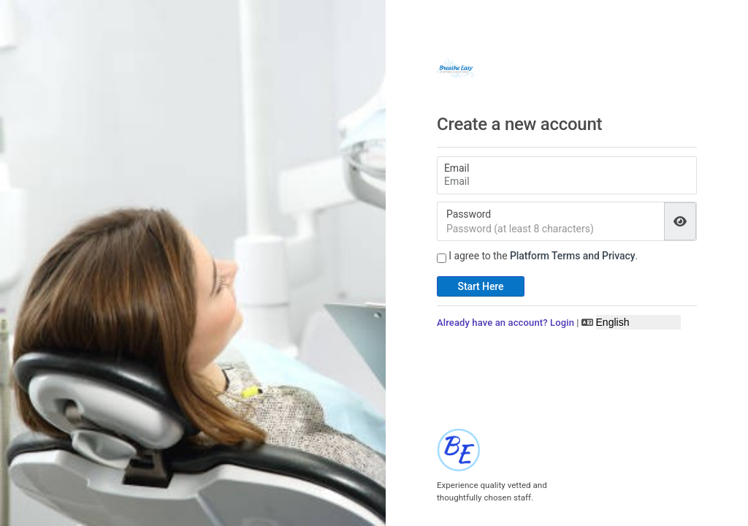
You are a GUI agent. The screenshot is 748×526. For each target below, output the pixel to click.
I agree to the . (543, 256)
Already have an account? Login (505, 322)
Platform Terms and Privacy (573, 256)
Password (468, 214)
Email (456, 168)
